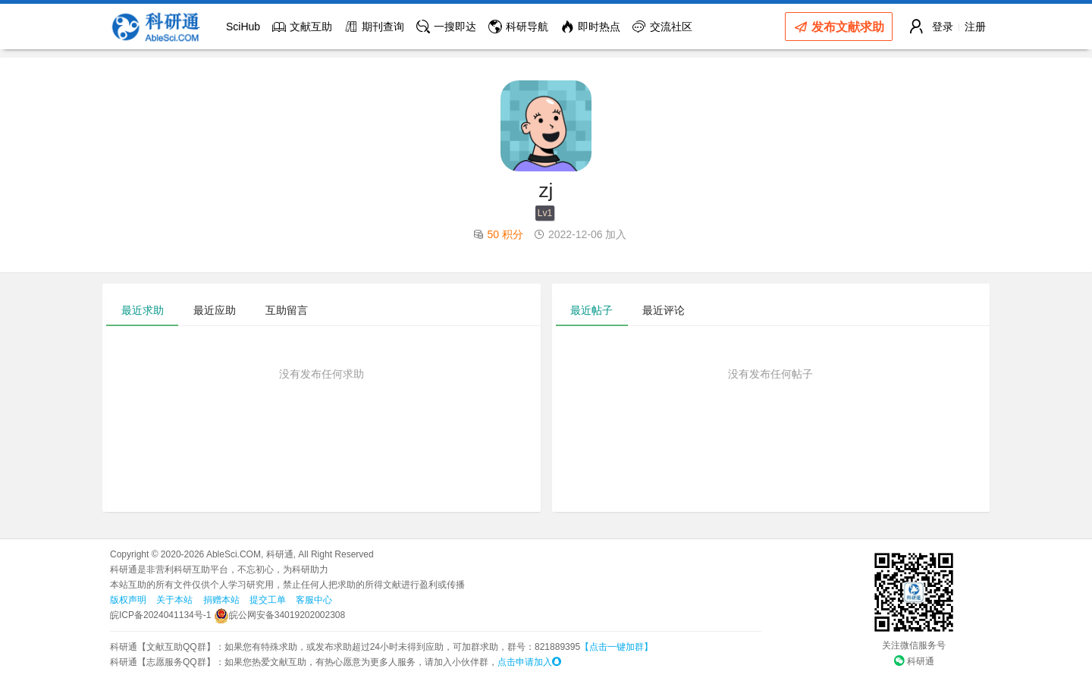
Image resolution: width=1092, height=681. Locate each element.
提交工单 (267, 600)
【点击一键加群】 (616, 647)
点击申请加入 (529, 662)
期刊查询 (374, 26)
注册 (975, 26)
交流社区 (662, 26)
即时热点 (590, 26)
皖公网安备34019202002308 (279, 615)
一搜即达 (446, 26)
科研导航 (518, 26)
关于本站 (174, 600)
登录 (942, 26)
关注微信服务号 (914, 645)
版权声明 (128, 600)
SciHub (243, 26)
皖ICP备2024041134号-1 (160, 615)
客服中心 (314, 600)
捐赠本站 (221, 600)
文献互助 (302, 26)
